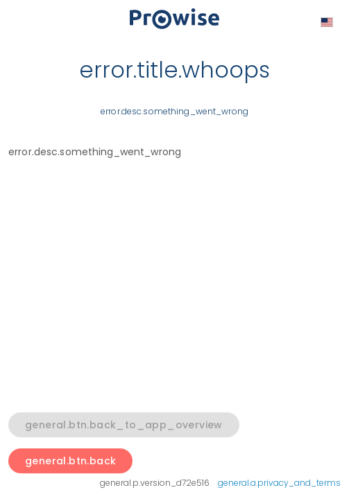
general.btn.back (70, 460)
